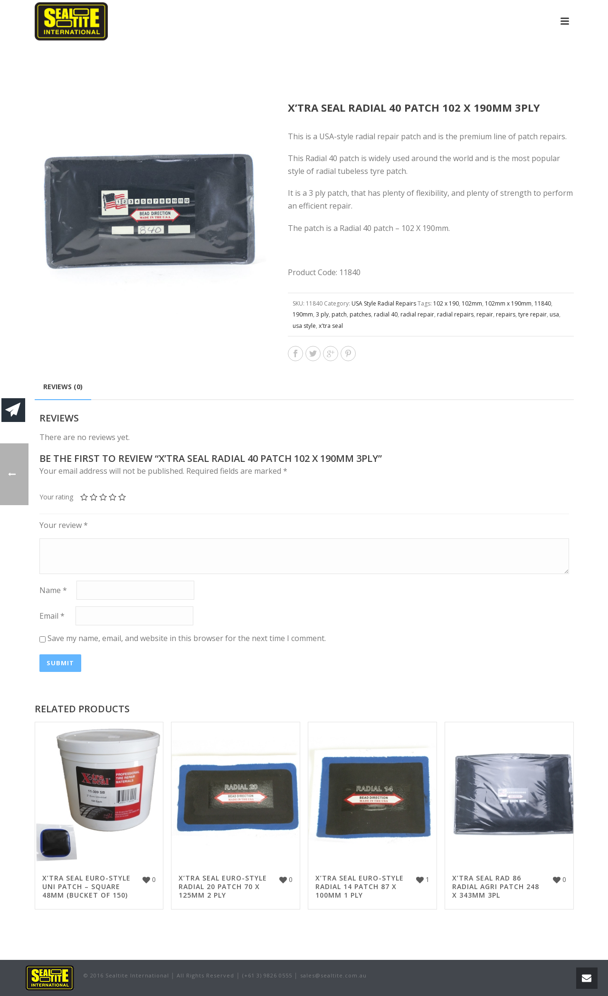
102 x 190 (446, 303)
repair (484, 314)
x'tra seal (331, 326)
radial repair (417, 314)
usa (554, 314)
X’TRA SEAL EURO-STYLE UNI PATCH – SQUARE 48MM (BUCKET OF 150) (86, 886)
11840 (542, 303)
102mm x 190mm (508, 303)
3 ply (322, 314)
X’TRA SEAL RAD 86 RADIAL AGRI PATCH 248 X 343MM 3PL (495, 886)
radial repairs (455, 314)
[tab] (63, 386)
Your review (63, 525)
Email (52, 616)
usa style (304, 326)
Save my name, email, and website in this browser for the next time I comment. (187, 638)
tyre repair (532, 314)
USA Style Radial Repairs (384, 303)
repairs (505, 314)
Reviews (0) (63, 386)
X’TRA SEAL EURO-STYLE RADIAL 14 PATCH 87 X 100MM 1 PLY (359, 886)
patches (360, 314)
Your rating (56, 496)
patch (339, 314)
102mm (472, 303)
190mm (303, 314)
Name (53, 590)
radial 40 (386, 314)
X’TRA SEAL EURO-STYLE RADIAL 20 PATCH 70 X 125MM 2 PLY (223, 886)
